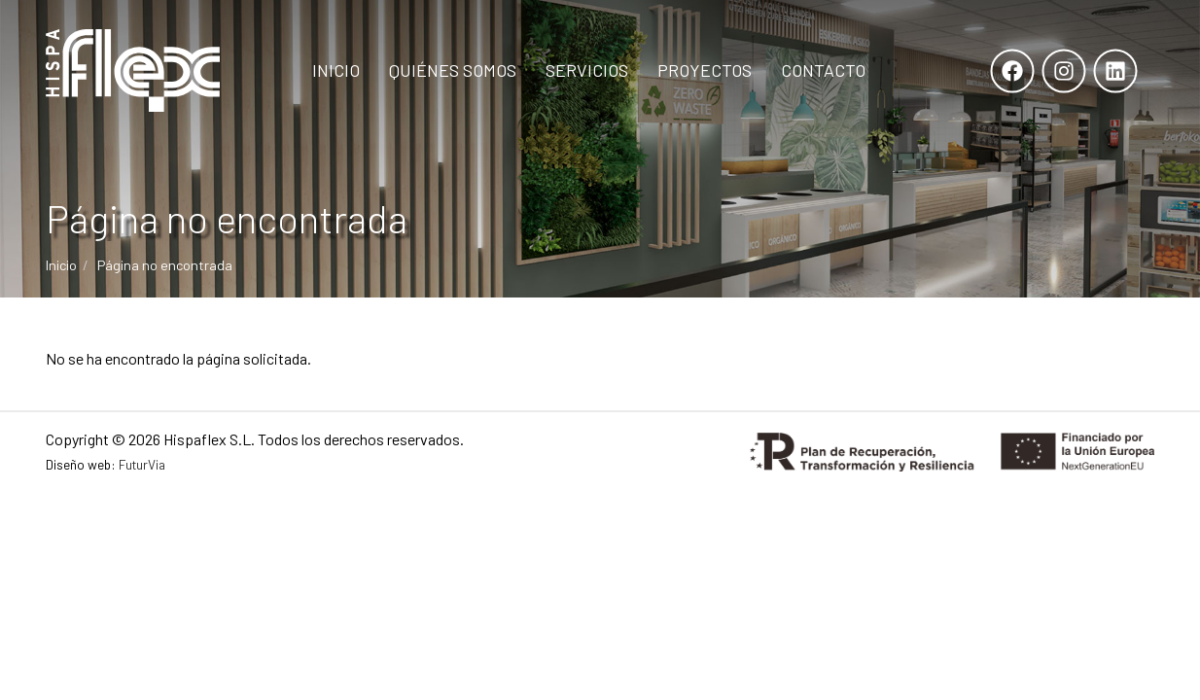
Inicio (336, 70)
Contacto (823, 70)
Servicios (587, 70)
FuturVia (142, 464)
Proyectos (704, 70)
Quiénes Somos (452, 70)
